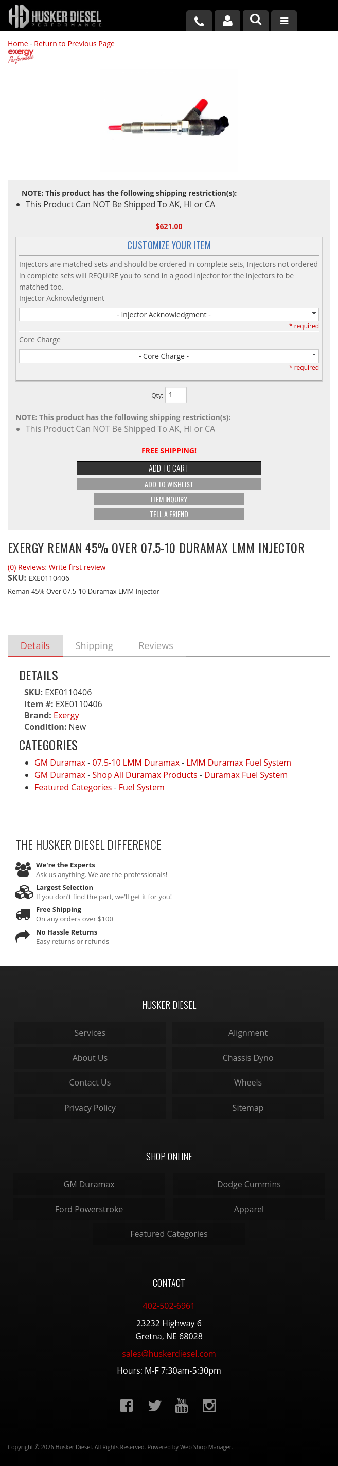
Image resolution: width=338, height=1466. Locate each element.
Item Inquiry (169, 498)
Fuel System (142, 787)
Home (18, 43)
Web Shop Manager (206, 1447)
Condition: (45, 727)
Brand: (37, 715)
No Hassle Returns (66, 932)
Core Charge (40, 340)
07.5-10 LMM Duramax (136, 763)
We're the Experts (65, 865)
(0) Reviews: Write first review (56, 567)
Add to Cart (169, 468)
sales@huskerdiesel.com (169, 1353)
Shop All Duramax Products (145, 775)
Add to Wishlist (169, 484)
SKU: (18, 577)
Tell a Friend (169, 513)
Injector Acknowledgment (61, 298)
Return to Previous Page (74, 43)
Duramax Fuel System (246, 775)
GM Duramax (59, 763)
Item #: (40, 704)
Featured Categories (73, 787)
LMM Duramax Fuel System (239, 763)
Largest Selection (64, 887)
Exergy (66, 715)
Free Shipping (58, 910)
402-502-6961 (169, 1305)
